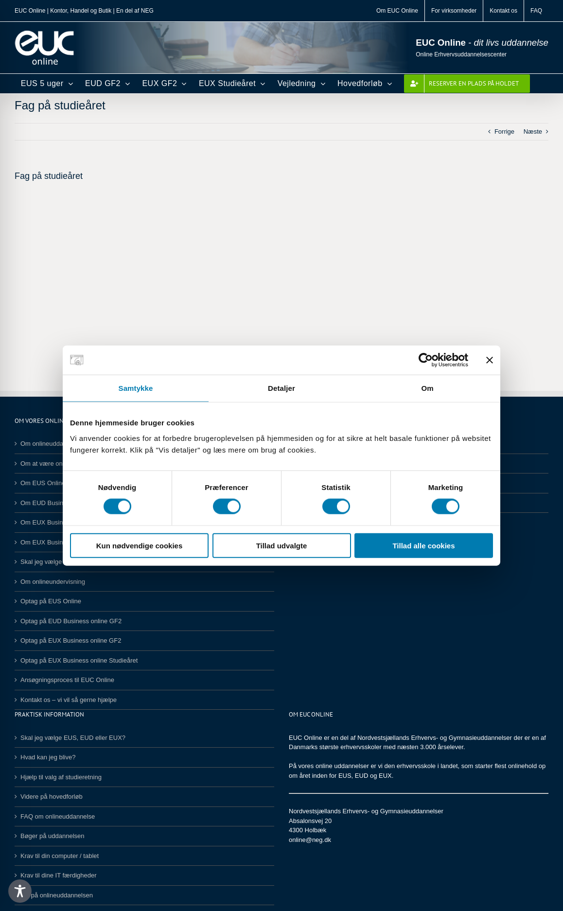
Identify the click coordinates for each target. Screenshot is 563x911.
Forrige (504, 131)
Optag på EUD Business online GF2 (71, 621)
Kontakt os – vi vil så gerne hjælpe (68, 699)
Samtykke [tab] (136, 388)
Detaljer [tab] (281, 388)
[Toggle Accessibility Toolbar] (20, 891)
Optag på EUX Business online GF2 (70, 640)
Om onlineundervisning (52, 581)
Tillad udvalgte (281, 545)
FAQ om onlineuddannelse (57, 816)
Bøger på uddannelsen (52, 836)
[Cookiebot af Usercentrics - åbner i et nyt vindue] (425, 360)
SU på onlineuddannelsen (56, 895)
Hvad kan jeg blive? (47, 757)
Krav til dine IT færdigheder (58, 875)
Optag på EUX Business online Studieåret (79, 660)
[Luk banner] (489, 360)
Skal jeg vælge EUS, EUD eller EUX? (72, 737)
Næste (533, 131)
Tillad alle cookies (423, 545)
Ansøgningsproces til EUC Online (67, 679)
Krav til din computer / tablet (59, 855)
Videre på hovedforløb (51, 796)
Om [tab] (427, 388)
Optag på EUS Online (50, 601)
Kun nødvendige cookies (139, 545)
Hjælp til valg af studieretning (61, 777)
